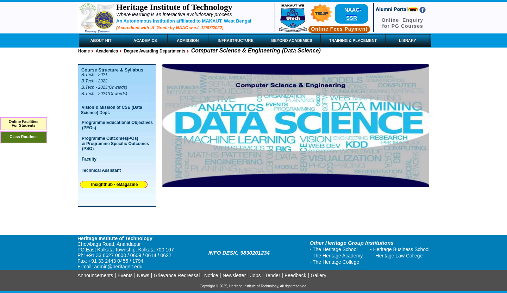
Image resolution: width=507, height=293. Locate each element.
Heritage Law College (399, 255)
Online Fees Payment (339, 29)
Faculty (89, 159)
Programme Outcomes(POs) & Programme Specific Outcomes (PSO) (114, 143)
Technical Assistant (101, 170)
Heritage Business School (401, 249)
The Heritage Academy (338, 255)
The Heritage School (335, 249)
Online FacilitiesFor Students (23, 123)
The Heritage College (336, 262)
